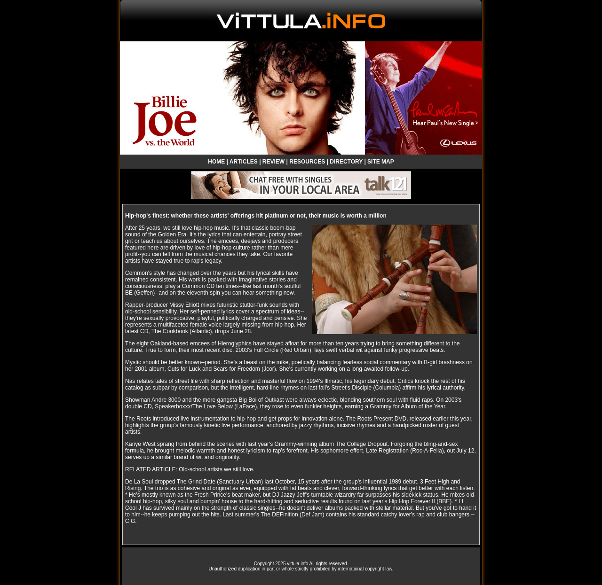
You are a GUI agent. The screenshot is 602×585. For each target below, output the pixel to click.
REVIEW (273, 161)
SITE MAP (380, 161)
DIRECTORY (346, 161)
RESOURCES (307, 161)
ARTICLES (244, 161)
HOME (216, 161)
